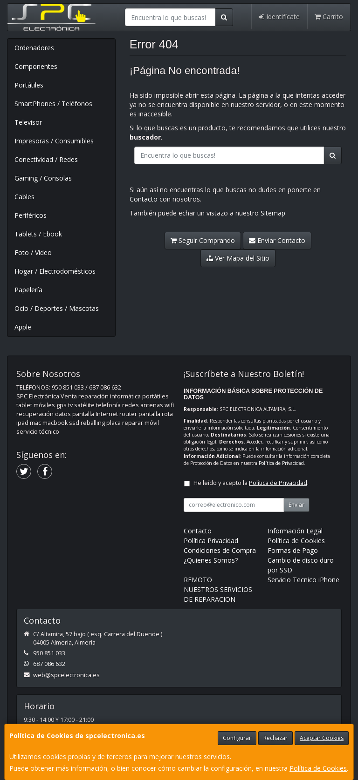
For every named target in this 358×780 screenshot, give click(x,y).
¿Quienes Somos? (211, 560)
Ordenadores (34, 47)
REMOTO (198, 579)
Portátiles (28, 85)
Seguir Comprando (203, 240)
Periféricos (30, 215)
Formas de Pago (293, 550)
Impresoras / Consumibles (54, 140)
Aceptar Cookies (322, 738)
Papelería (28, 289)
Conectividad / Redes (46, 159)
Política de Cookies (318, 768)
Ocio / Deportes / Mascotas (56, 308)
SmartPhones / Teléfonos (53, 103)
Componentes (35, 66)
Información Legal (295, 530)
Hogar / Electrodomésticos (55, 271)
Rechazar (275, 738)
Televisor (28, 122)
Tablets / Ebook (38, 233)
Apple (22, 327)
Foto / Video (33, 252)
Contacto (144, 199)
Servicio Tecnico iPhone (303, 579)
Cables (24, 196)
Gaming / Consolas (43, 178)
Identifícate (279, 16)
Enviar (296, 505)
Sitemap (273, 212)
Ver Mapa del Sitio (238, 258)
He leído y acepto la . (251, 483)
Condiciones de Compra (220, 550)
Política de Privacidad (281, 463)
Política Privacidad (211, 540)
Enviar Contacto (277, 240)
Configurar (237, 738)
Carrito (329, 16)
